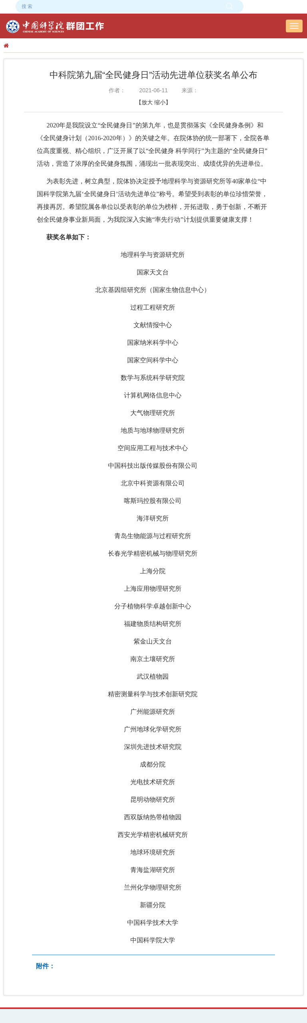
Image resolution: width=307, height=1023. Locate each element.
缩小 (159, 102)
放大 (147, 102)
